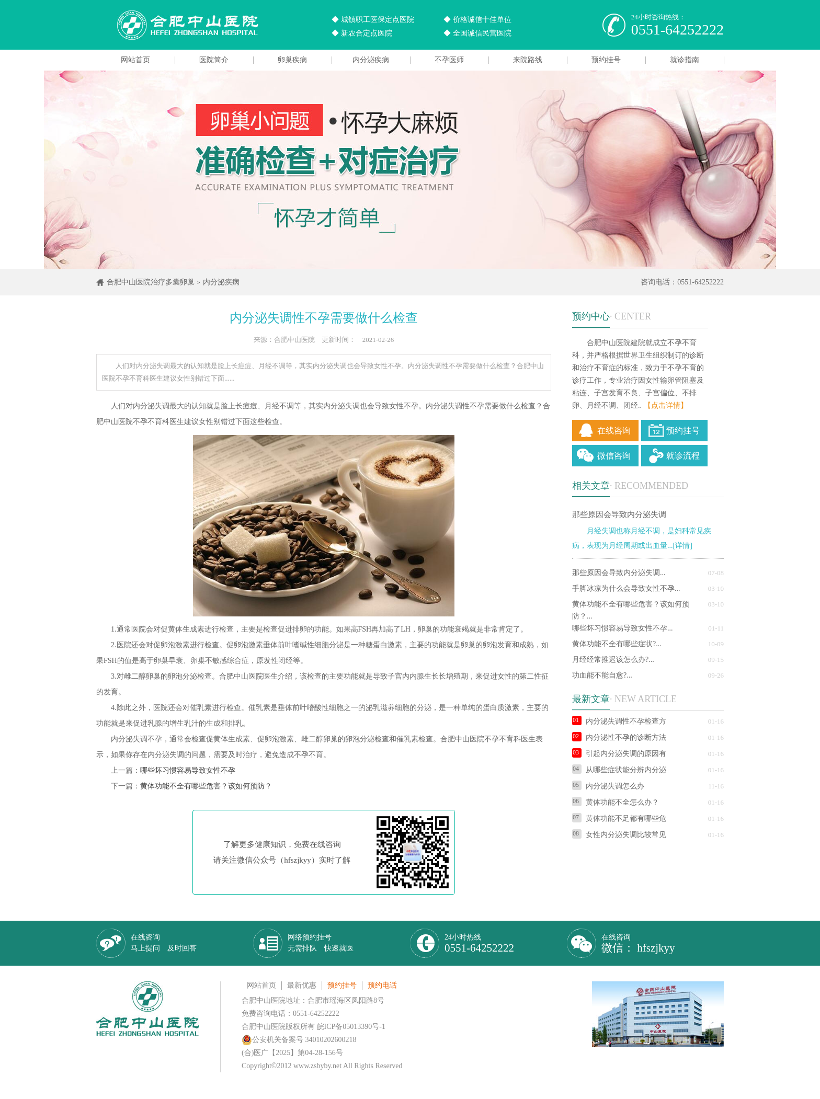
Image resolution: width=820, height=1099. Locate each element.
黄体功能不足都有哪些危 (619, 818)
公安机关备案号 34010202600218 (299, 1040)
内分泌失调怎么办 (608, 786)
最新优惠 (301, 985)
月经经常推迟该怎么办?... (613, 659)
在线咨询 (614, 430)
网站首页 (135, 60)
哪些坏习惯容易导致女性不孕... (622, 628)
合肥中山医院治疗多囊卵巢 (151, 282)
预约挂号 (606, 60)
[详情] (682, 546)
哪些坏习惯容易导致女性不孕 (187, 770)
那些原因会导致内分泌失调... (619, 573)
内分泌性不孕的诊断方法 (619, 737)
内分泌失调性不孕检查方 (619, 721)
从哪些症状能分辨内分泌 (619, 770)
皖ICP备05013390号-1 (351, 1027)
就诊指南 (684, 60)
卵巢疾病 (292, 60)
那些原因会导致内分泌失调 (619, 514)
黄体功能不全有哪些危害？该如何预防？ (206, 786)
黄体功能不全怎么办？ (615, 802)
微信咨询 (614, 455)
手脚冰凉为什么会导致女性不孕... (626, 588)
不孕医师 (449, 60)
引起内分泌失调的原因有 (619, 754)
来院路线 (527, 60)
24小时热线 (479, 943)
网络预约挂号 (321, 942)
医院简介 (214, 60)
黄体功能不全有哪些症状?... (617, 644)
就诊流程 (683, 455)
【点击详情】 (666, 405)
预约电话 (382, 985)
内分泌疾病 (370, 60)
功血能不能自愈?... (602, 675)
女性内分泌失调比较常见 (619, 835)
